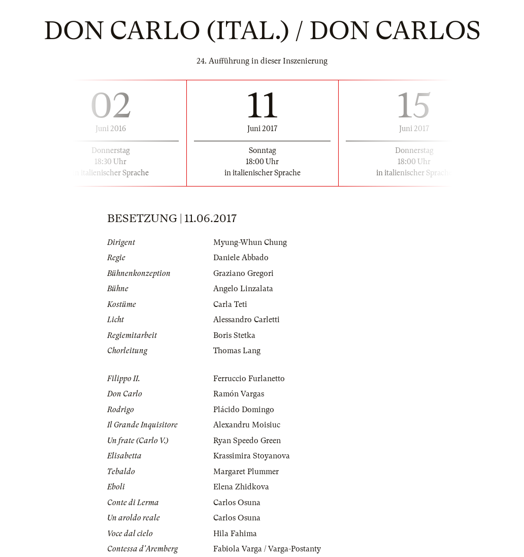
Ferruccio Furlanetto (249, 378)
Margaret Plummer (246, 471)
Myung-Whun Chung (250, 242)
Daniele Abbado (241, 257)
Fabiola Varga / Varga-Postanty (267, 548)
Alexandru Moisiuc (246, 424)
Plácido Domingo (243, 409)
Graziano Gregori (243, 273)
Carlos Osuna (236, 502)
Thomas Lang (236, 350)
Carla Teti (230, 304)
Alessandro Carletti (246, 319)
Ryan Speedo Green (247, 440)
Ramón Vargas (238, 393)
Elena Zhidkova (241, 486)
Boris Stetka (234, 335)
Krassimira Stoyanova (251, 455)
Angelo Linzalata (243, 288)
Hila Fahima (235, 533)
